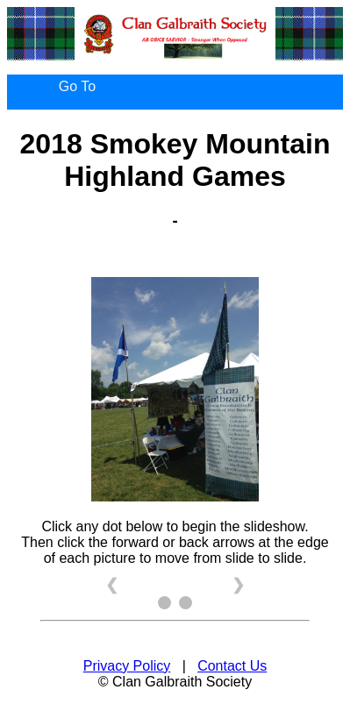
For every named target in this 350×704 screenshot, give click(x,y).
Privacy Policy (127, 665)
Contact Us (232, 665)
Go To (77, 86)
